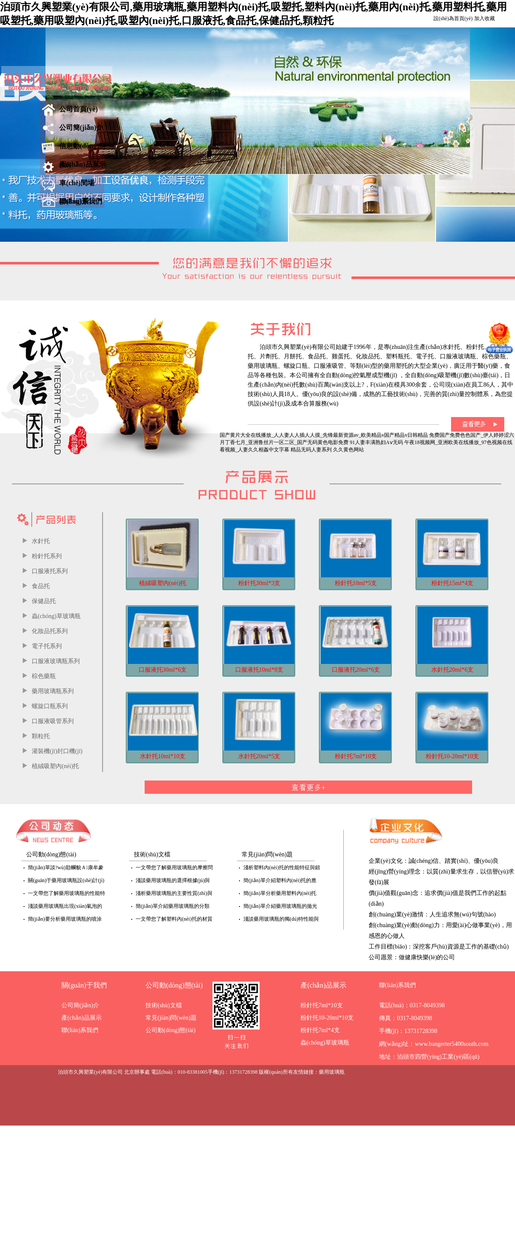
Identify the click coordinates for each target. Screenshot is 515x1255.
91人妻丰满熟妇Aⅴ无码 (376, 442)
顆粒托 (41, 736)
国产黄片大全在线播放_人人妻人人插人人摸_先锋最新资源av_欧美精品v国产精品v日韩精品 (324, 435)
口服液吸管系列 (53, 721)
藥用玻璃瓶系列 (53, 691)
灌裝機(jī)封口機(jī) (57, 751)
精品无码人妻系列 (311, 450)
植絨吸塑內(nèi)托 (55, 766)
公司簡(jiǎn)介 (81, 127)
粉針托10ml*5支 (356, 583)
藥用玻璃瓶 (332, 1072)
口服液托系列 (50, 571)
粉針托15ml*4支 (452, 583)
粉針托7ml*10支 (356, 756)
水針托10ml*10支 (162, 756)
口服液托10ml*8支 (259, 670)
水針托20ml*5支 (259, 756)
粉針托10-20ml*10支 (452, 756)
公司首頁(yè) (78, 109)
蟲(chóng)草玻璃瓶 (56, 616)
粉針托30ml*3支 (259, 583)
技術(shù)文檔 (163, 1005)
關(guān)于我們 (84, 985)
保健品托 (44, 601)
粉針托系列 (47, 556)
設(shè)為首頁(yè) (453, 18)
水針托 (41, 541)
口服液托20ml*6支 (356, 670)
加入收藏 (484, 18)
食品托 (41, 586)
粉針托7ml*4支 (320, 1030)
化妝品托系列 (50, 631)
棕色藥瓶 (44, 676)
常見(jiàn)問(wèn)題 (171, 1018)
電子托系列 (47, 646)
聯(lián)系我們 (80, 201)
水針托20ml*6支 (452, 670)
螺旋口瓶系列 (50, 706)
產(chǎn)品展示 (82, 164)
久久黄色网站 (348, 450)
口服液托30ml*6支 (163, 670)
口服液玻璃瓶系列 (56, 661)
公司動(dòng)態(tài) (174, 985)
